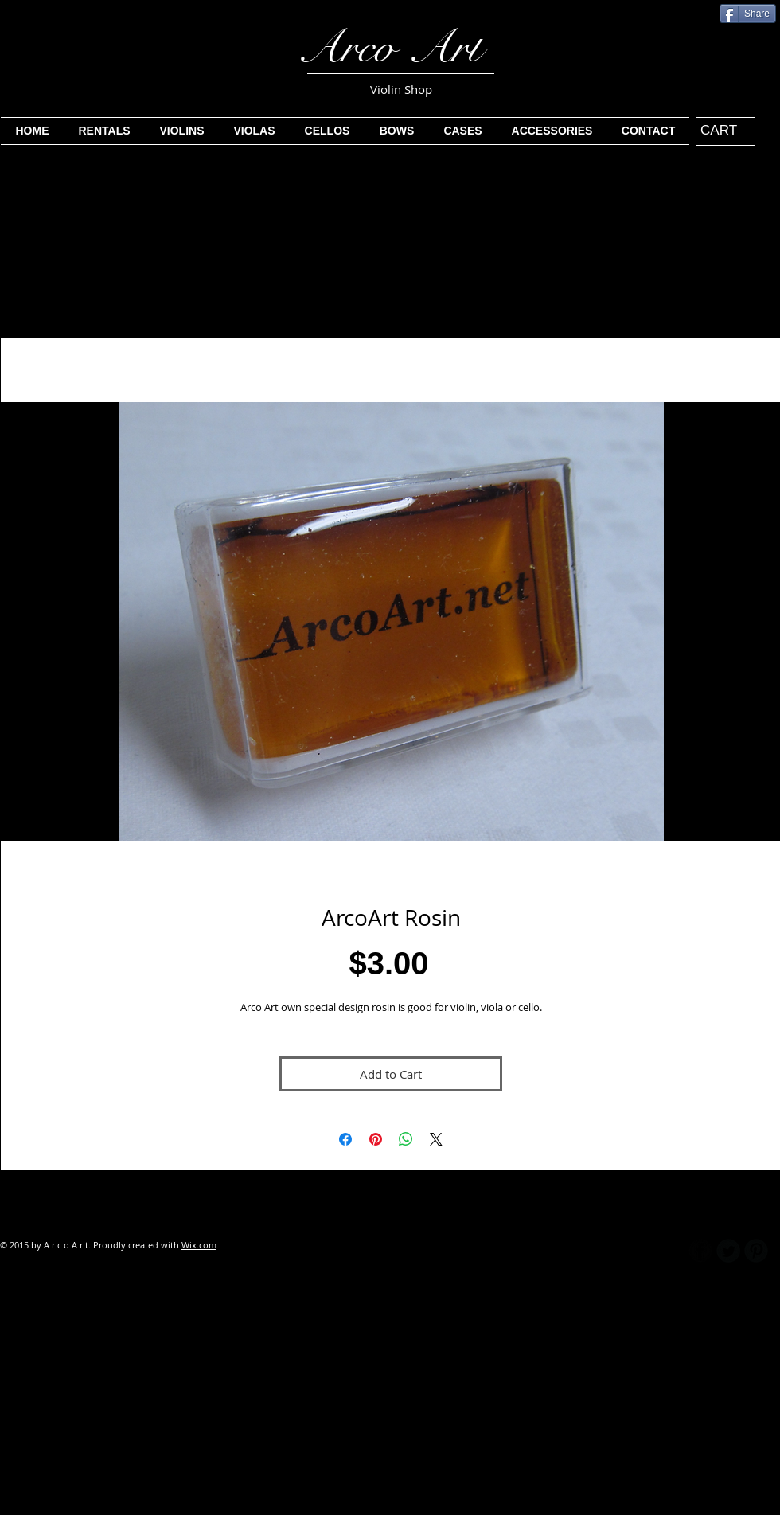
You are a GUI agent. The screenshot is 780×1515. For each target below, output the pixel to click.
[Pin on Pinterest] (375, 1139)
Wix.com (198, 1245)
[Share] (748, 13)
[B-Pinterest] (756, 1251)
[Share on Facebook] (345, 1139)
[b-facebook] (700, 1251)
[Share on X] (436, 1139)
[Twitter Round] (728, 1251)
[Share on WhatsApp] (405, 1139)
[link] (718, 130)
